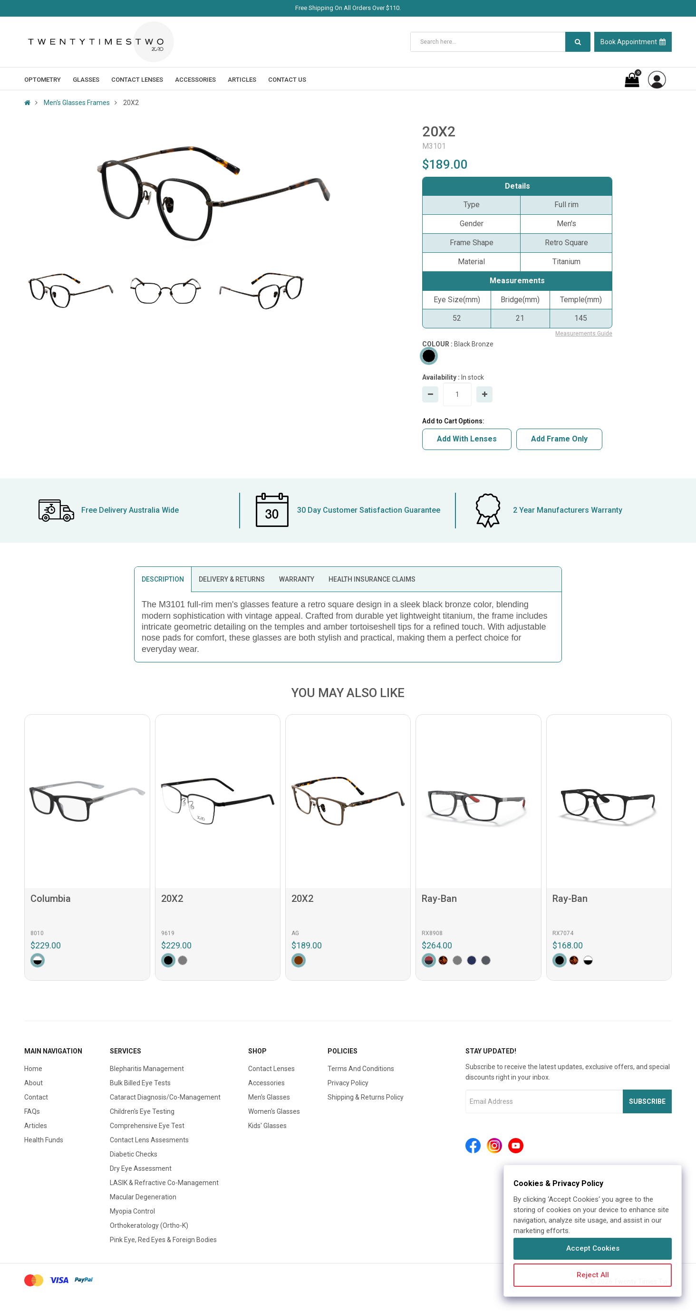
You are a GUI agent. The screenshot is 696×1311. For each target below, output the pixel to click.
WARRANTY (296, 579)
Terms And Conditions (361, 1068)
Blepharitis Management (147, 1068)
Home (33, 1068)
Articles (35, 1125)
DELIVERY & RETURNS (232, 579)
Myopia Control (132, 1211)
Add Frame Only (559, 438)
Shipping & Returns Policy (366, 1097)
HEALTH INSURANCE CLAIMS (372, 579)
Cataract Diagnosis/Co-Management (165, 1097)
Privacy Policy (348, 1083)
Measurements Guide (583, 333)
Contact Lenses (271, 1068)
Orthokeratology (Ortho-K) (149, 1225)
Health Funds (43, 1140)
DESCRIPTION (163, 579)
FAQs (32, 1111)
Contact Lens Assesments (149, 1140)
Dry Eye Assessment (141, 1168)
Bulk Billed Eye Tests (140, 1083)
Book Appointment (633, 42)
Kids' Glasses (267, 1125)
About (33, 1083)
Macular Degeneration (143, 1197)
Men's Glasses (269, 1097)
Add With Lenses (467, 438)
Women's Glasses (274, 1111)
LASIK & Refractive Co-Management (164, 1183)
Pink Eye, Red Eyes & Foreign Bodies (163, 1240)
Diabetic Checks (133, 1154)
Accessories (266, 1083)
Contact (36, 1097)
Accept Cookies (592, 1248)
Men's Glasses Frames (77, 102)
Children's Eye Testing (142, 1111)
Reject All (593, 1275)
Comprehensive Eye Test (147, 1125)
